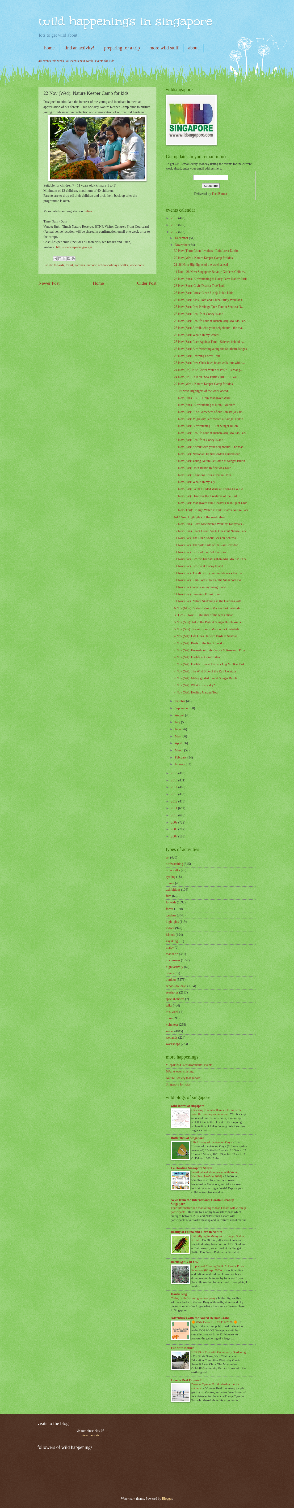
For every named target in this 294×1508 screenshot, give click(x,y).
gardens (80, 265)
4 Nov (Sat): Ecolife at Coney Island (198, 657)
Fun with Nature (182, 1348)
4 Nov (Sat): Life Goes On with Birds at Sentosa (205, 636)
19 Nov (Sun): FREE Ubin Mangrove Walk (202, 398)
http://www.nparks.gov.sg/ (74, 247)
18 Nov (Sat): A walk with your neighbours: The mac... (210, 447)
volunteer (172, 1024)
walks (124, 265)
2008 (174, 829)
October (180, 701)
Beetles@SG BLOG (184, 1262)
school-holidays (108, 265)
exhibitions (173, 889)
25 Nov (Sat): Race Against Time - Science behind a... (209, 342)
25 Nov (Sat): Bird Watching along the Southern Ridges (210, 349)
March (179, 750)
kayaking (172, 941)
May (178, 736)
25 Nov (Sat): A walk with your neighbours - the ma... (209, 328)
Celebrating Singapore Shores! (192, 1168)
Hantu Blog (179, 1294)
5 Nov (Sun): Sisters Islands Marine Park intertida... (208, 629)
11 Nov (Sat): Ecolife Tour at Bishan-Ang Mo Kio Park (210, 559)
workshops (137, 265)
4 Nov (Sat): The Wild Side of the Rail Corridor (205, 671)
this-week (172, 1012)
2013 (174, 794)
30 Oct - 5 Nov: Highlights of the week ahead (203, 615)
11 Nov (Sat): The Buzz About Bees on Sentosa (205, 538)
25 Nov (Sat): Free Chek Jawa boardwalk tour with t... (209, 363)
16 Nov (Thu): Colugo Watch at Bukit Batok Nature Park (211, 510)
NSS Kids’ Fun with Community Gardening (218, 1352)
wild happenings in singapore (125, 21)
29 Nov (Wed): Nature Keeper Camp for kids (203, 258)
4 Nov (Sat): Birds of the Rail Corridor (199, 643)
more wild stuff (164, 47)
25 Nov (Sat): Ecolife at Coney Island (198, 314)
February (181, 757)
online (88, 211)
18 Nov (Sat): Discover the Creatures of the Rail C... (208, 496)
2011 (174, 808)
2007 (174, 836)
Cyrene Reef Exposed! (186, 1380)
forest (69, 265)
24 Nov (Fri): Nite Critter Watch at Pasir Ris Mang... (208, 370)
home (49, 47)
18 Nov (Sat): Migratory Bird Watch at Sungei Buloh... (209, 419)
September (182, 708)
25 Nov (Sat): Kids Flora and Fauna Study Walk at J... (209, 300)
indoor (170, 928)
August (180, 715)
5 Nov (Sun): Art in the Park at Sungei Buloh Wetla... (208, 622)
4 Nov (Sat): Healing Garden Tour (196, 692)
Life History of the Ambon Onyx (212, 1142)
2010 (174, 815)
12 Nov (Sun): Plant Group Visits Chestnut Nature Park (210, 531)
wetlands (171, 1037)
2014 (174, 787)
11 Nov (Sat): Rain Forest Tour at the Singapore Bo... (208, 580)
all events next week (79, 61)
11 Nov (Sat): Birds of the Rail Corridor (200, 552)
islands (170, 935)
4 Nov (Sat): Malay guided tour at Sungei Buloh (205, 678)
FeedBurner (219, 194)
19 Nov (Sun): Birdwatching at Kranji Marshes (204, 405)
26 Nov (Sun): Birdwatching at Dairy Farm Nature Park (210, 279)
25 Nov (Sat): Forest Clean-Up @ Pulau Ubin (203, 293)
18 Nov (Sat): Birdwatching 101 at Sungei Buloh (206, 426)
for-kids (59, 265)
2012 (174, 801)
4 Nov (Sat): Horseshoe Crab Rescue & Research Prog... (211, 650)
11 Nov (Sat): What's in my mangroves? (200, 587)
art (167, 857)
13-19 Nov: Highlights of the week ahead (201, 391)
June (178, 729)
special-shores (175, 999)
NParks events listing (179, 1071)
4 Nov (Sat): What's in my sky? (194, 685)
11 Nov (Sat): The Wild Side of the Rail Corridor (206, 545)
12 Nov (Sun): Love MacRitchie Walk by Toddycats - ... (210, 524)
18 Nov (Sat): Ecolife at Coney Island (198, 440)
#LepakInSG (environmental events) (190, 1065)
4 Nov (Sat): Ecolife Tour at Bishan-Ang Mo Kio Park (209, 664)
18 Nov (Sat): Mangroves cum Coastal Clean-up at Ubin (210, 503)
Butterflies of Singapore (187, 1138)
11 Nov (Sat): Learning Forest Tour (197, 594)
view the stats (90, 1435)
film (168, 896)
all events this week (51, 61)
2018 (174, 225)
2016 (174, 773)
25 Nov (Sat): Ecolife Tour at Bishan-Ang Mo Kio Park (210, 321)
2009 (174, 822)
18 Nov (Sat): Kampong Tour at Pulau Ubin (202, 475)
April (179, 743)
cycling (171, 877)
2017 (174, 232)
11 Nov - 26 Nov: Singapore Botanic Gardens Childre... (210, 272)
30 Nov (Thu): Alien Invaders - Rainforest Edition (206, 251)
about (193, 47)
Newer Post (49, 283)
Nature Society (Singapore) (184, 1078)
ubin (169, 1018)
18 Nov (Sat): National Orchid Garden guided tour (207, 454)
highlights (172, 922)
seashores (172, 992)
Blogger (167, 1498)
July (178, 722)
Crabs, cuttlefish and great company (193, 1298)
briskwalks (173, 870)
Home (98, 283)
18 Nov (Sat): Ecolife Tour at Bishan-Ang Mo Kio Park (210, 433)
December (182, 238)
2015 (174, 780)
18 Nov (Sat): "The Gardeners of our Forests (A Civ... (209, 412)
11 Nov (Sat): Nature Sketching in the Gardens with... (209, 601)
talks (169, 1005)
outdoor (92, 265)
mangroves (173, 960)
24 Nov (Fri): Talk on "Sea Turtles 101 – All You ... (207, 377)
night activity (174, 967)
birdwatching (174, 864)
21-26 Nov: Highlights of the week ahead (201, 264)
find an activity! (79, 47)
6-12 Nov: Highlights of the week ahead (200, 517)
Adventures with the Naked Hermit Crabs (200, 1318)
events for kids (104, 61)
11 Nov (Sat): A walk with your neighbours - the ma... (209, 573)
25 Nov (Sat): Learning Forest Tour (197, 356)
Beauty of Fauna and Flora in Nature (196, 1232)
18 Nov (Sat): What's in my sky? (195, 482)
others (170, 973)
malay (170, 947)
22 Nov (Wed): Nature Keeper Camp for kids (203, 384)
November (182, 245)
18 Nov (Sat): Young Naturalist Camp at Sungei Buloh (209, 461)
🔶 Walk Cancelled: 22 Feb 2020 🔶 (214, 1322)
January (180, 764)
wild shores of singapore (187, 1106)
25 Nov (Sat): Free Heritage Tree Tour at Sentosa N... (209, 307)
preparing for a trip (122, 47)
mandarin (172, 954)
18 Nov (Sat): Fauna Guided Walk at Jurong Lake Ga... (210, 489)
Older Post (146, 283)
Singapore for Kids (178, 1084)
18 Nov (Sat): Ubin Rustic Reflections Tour (202, 468)
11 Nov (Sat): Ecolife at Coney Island (198, 566)
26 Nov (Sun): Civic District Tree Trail (199, 286)
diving (170, 883)
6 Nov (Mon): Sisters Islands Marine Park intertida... (208, 608)
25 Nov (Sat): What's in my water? (196, 335)
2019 (174, 218)
